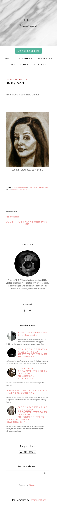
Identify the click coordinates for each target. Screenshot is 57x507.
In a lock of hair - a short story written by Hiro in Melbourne (32, 353)
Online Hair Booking (28, 51)
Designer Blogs (38, 500)
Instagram (25, 58)
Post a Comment (12, 217)
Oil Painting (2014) (19, 189)
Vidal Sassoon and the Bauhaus (32, 333)
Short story (20, 64)
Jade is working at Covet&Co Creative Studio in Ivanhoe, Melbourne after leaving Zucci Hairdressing (27, 414)
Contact (40, 64)
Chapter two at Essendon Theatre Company (27, 391)
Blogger (32, 485)
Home (8, 58)
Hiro (28, 20)
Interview (45, 58)
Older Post (15, 221)
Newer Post (39, 221)
